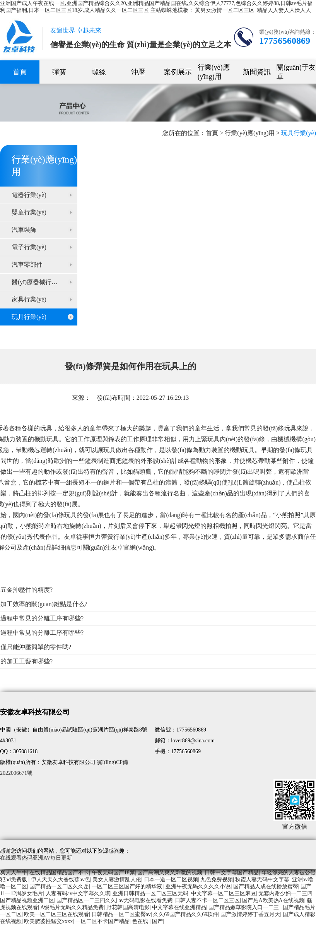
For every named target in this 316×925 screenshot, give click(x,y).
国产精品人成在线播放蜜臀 (265, 886)
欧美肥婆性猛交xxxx (48, 921)
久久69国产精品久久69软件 (185, 914)
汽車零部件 (27, 264)
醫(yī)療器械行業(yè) (40, 282)
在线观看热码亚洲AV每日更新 (36, 858)
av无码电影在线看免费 (146, 900)
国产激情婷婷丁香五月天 (250, 914)
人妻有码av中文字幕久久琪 (78, 893)
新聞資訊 (257, 72)
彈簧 (59, 72)
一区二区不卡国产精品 (102, 921)
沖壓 (138, 72)
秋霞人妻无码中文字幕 (262, 879)
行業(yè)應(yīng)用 (214, 72)
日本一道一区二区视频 (171, 879)
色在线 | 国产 (147, 921)
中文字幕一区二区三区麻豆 (223, 893)
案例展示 (178, 72)
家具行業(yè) (29, 299)
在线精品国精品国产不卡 (59, 872)
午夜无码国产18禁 (113, 872)
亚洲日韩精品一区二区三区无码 (150, 893)
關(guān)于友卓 (296, 72)
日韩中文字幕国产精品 (232, 872)
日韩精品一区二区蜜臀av (121, 914)
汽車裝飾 (24, 229)
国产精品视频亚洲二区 (27, 900)
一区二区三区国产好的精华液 (128, 886)
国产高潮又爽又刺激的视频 (169, 872)
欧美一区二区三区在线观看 (56, 914)
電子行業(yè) (29, 247)
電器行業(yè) (29, 195)
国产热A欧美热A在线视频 (273, 900)
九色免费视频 (216, 879)
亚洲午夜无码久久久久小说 (198, 886)
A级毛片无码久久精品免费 (72, 907)
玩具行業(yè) (29, 316)
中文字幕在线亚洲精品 (179, 907)
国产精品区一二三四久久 (86, 900)
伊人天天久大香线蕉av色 (60, 879)
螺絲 (99, 72)
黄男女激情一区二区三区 (225, 10)
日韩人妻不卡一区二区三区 (207, 900)
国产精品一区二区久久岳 (59, 886)
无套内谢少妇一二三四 (285, 893)
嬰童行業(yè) (29, 212)
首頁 (20, 72)
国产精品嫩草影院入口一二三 (244, 907)
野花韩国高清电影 (128, 907)
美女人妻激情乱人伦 (116, 879)
